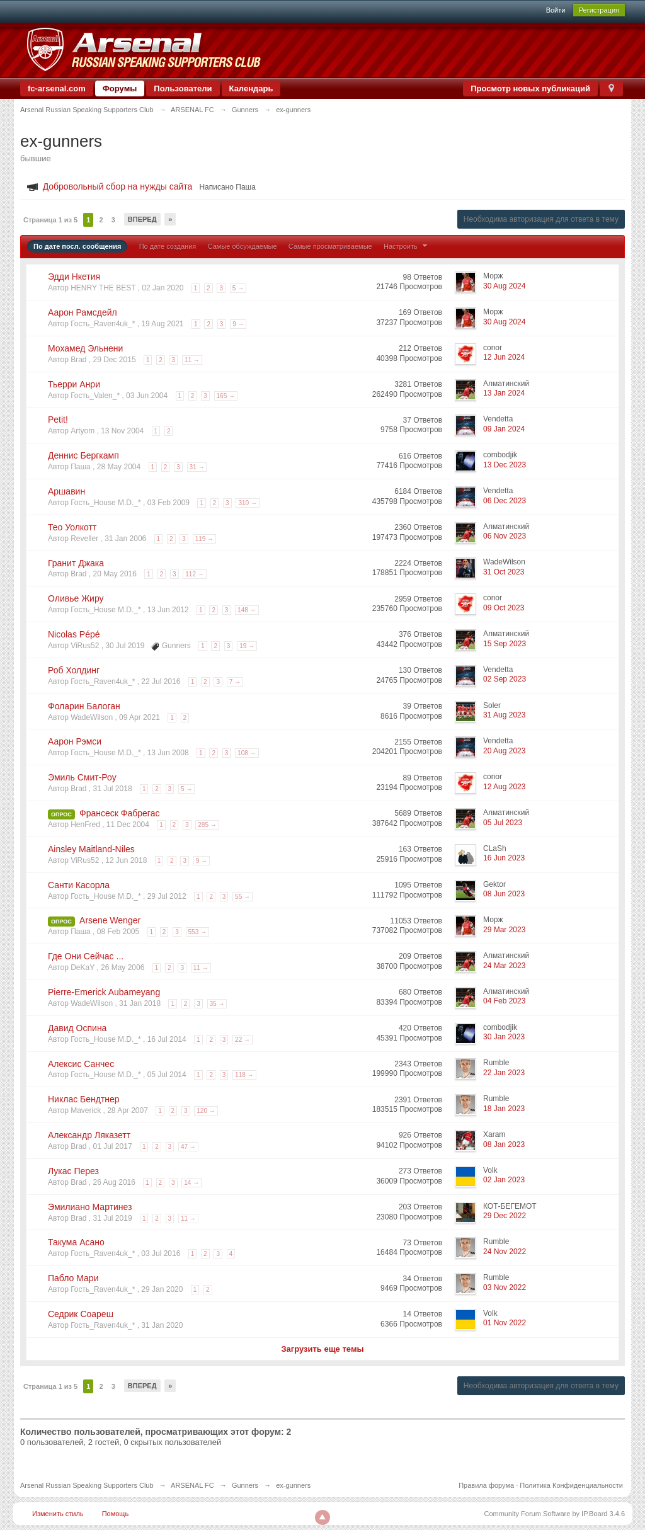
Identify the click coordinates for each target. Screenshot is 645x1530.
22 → (242, 1039)
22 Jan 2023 (504, 1072)
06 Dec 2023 (504, 500)
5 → (238, 288)
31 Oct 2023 (503, 572)
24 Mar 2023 (504, 965)
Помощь (115, 1513)
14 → (191, 1182)
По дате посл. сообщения (77, 246)
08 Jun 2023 (504, 893)
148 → (246, 610)
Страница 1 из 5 (50, 220)
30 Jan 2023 (504, 1036)
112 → (194, 574)
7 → (235, 681)
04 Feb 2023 (504, 1000)
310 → (247, 503)
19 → (246, 645)
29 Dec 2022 (504, 1215)
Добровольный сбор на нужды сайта (118, 186)
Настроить (407, 246)
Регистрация (599, 10)
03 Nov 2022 (504, 1287)
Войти (556, 10)
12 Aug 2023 (504, 786)
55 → (242, 896)
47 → (188, 1146)
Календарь (251, 88)
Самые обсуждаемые (242, 246)
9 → (238, 324)
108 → (246, 753)
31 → (197, 467)
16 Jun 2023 (504, 857)
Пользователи (183, 88)
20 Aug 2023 (504, 750)
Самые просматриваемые (330, 246)
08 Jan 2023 (504, 1144)
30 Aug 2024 (504, 286)
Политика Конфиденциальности (571, 1485)
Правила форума (486, 1485)
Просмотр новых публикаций (530, 88)
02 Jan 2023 (504, 1179)
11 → (192, 360)
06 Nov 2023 (504, 536)
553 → (197, 931)
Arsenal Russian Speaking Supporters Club (87, 1485)
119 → (204, 538)
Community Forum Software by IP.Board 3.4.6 (554, 1513)
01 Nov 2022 (504, 1322)
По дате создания (168, 246)
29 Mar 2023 (504, 929)
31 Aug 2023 (504, 715)
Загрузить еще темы (322, 1349)
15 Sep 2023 (504, 643)
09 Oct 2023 (503, 607)
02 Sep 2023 (504, 679)
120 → (206, 1110)
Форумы (120, 88)
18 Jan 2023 (504, 1108)
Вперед (142, 219)
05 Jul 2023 (502, 822)
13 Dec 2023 (504, 464)
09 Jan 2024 (504, 429)
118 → (244, 1074)
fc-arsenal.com (57, 88)
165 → (226, 395)
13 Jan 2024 (504, 393)
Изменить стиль (58, 1513)
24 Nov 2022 (504, 1251)
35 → (217, 1003)
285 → (207, 824)
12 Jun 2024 (504, 357)
